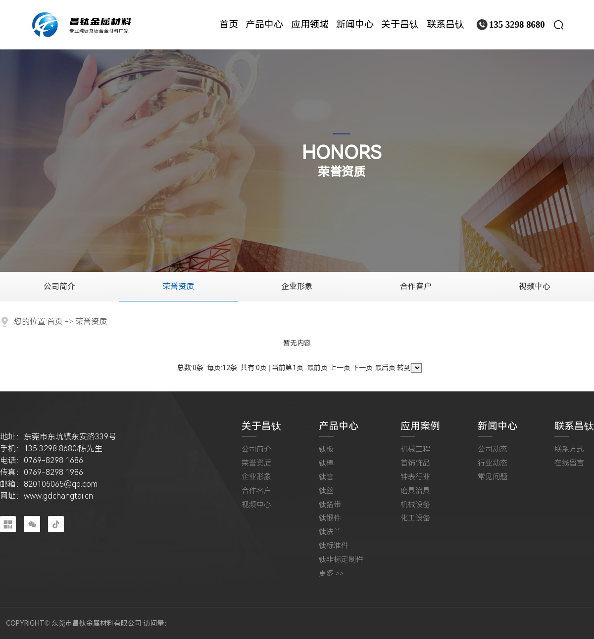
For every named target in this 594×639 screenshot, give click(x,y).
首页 (55, 321)
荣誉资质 (178, 286)
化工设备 (415, 518)
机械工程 (415, 449)
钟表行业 (415, 477)
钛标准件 (333, 546)
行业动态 (492, 463)
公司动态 (492, 449)
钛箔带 (330, 505)
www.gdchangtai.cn (58, 496)
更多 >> (331, 573)
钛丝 (326, 491)
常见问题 (492, 477)
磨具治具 (415, 491)
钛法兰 (330, 532)
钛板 (326, 449)
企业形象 (297, 286)
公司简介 (59, 286)
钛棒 (326, 463)
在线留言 (569, 463)
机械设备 (415, 505)
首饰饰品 (415, 463)
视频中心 (534, 286)
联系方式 (569, 449)
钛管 (326, 477)
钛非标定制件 (341, 559)
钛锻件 (330, 518)
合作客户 (416, 286)
